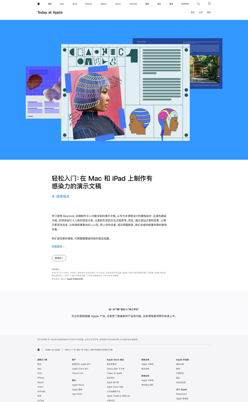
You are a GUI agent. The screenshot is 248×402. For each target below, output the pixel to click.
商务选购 (145, 369)
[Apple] (38, 4)
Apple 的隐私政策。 (75, 279)
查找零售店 (111, 364)
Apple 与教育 (147, 380)
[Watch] (103, 4)
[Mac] (62, 4)
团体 (209, 12)
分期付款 (111, 401)
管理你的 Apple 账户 (81, 364)
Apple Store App (115, 387)
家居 (39, 396)
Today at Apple (49, 12)
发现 (193, 12)
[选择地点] (61, 196)
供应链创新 (181, 382)
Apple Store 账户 (80, 369)
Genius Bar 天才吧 (115, 369)
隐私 (178, 378)
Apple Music (78, 385)
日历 (201, 12)
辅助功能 (180, 364)
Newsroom (181, 394)
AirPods (41, 391)
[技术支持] (185, 4)
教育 (178, 369)
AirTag (40, 401)
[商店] (50, 4)
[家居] (147, 4)
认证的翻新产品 (113, 391)
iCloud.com (77, 373)
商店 (39, 364)
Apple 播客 (77, 390)
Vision (40, 387)
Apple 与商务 (147, 364)
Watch (40, 382)
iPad (39, 373)
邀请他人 (59, 258)
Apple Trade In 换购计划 (118, 396)
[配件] (171, 4)
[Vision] (117, 4)
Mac (39, 369)
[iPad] (74, 4)
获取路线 (57, 246)
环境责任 (180, 373)
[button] (198, 4)
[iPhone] (88, 4)
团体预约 (111, 378)
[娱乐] (159, 4)
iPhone (40, 378)
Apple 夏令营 (113, 382)
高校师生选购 (147, 385)
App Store (77, 394)
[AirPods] (133, 4)
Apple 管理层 (182, 399)
